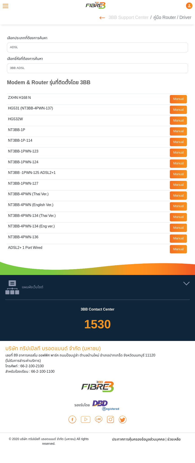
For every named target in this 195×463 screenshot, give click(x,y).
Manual (178, 99)
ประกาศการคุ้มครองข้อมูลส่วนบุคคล (138, 439)
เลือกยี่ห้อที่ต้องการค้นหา (25, 58)
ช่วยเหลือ (174, 439)
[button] (189, 5)
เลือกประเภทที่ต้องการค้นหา (27, 38)
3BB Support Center (124, 17)
